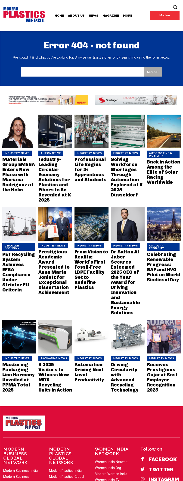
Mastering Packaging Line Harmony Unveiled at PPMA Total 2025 (19, 318)
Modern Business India (20, 396)
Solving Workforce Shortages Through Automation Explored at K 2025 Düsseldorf (127, 168)
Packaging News (51, 307)
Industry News (14, 152)
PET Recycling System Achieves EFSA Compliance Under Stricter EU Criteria (18, 239)
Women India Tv (107, 414)
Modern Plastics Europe (67, 414)
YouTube (156, 426)
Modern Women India (111, 408)
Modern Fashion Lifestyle (114, 420)
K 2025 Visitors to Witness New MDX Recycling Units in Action (53, 317)
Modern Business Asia (20, 426)
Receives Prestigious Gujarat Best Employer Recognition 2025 (163, 318)
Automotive (48, 152)
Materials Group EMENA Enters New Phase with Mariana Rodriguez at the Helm (18, 166)
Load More (11, 432)
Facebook (157, 393)
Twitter (156, 401)
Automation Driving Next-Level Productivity (86, 317)
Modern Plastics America (68, 420)
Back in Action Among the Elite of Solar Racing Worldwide (162, 165)
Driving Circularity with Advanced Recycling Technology (126, 318)
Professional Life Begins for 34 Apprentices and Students (91, 163)
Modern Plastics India (65, 396)
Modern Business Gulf (20, 414)
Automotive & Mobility (157, 153)
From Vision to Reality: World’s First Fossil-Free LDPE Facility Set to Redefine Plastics (90, 241)
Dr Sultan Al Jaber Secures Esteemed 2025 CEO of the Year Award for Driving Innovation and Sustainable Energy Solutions (127, 247)
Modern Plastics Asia (65, 408)
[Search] (152, 71)
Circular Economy (16, 228)
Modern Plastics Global (66, 402)
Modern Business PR (19, 420)
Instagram (158, 409)
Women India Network (111, 396)
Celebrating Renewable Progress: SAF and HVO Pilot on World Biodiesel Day (162, 241)
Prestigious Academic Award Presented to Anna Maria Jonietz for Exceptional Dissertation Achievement (54, 245)
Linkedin (155, 418)
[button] (175, 7)
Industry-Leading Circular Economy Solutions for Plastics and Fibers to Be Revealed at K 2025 (54, 170)
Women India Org (108, 402)
